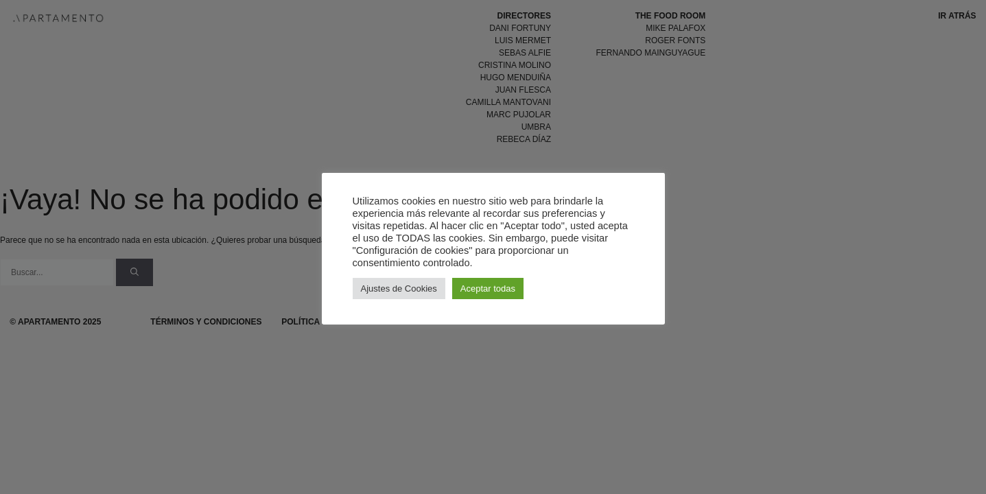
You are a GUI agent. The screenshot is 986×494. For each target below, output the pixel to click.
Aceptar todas (487, 288)
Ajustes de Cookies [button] (399, 288)
